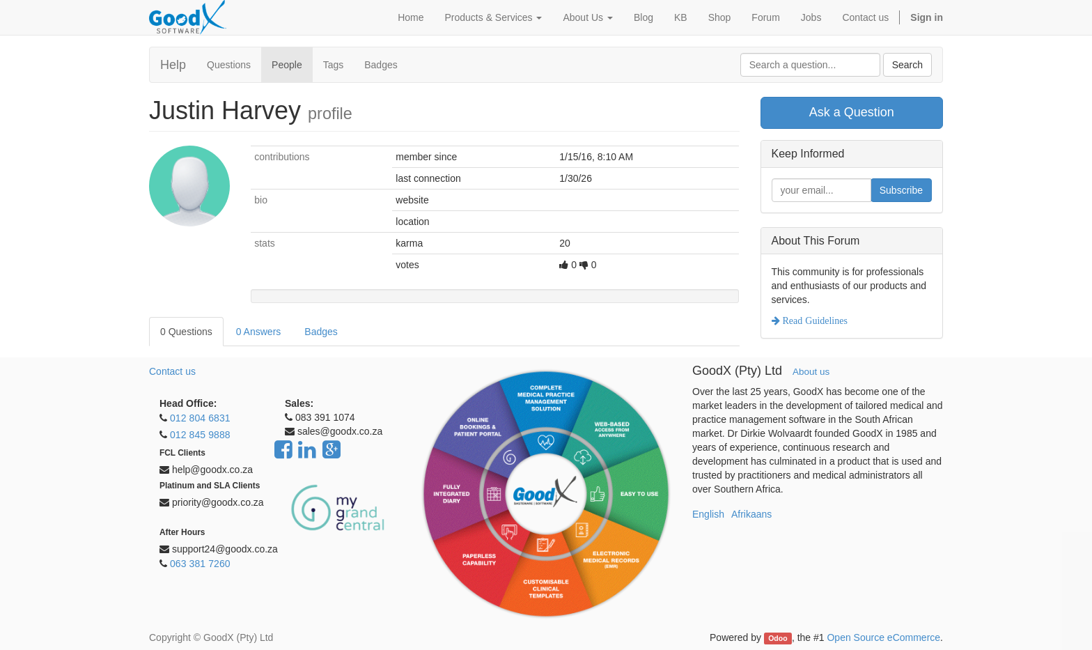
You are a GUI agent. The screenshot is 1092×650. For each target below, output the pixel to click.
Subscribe (901, 190)
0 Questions (186, 331)
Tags (333, 64)
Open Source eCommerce (883, 637)
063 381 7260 (200, 563)
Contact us (172, 371)
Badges (380, 64)
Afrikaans (751, 514)
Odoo (777, 638)
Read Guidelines (814, 320)
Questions (229, 64)
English (708, 514)
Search (907, 64)
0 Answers (258, 331)
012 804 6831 (200, 418)
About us (811, 371)
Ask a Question (851, 112)
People (287, 64)
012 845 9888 (200, 434)
